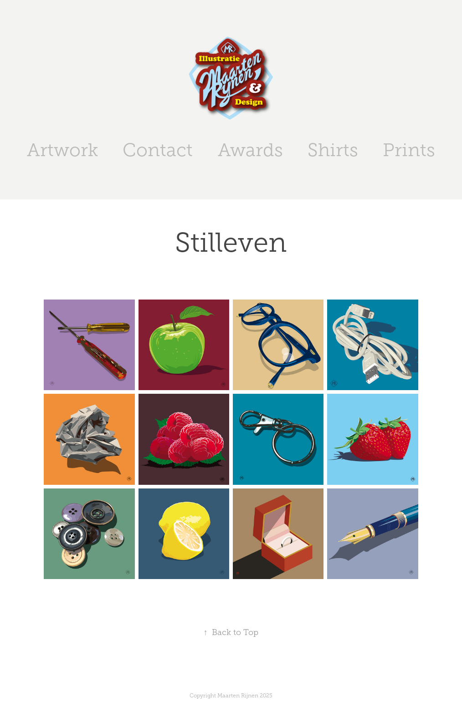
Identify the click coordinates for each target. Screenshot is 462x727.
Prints (409, 150)
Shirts (333, 150)
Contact (158, 150)
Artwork (62, 150)
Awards (250, 150)
